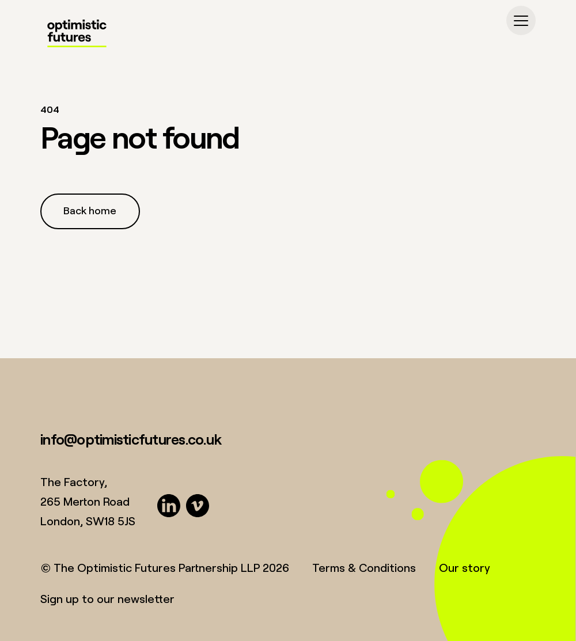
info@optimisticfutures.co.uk (130, 438)
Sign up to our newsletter (107, 598)
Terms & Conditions (364, 567)
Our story (464, 567)
